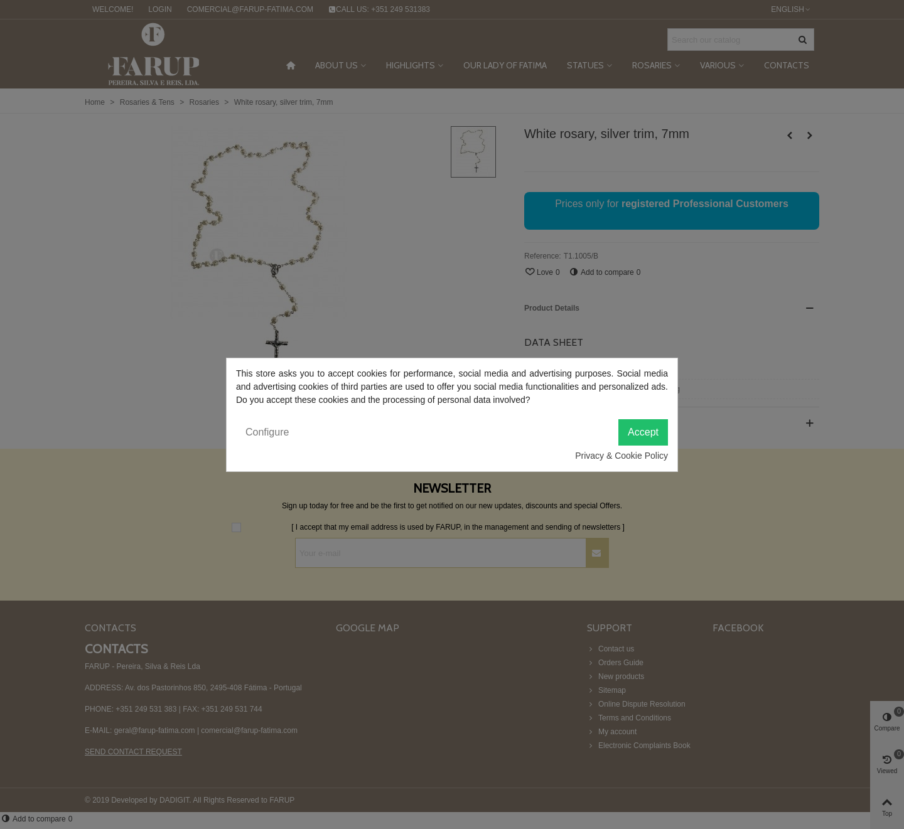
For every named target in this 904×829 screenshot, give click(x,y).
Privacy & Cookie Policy (621, 456)
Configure (267, 432)
